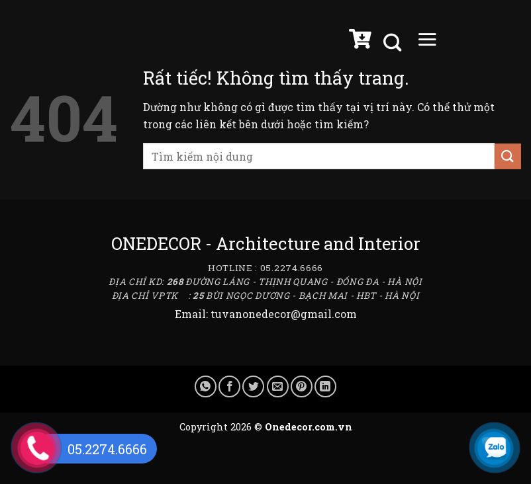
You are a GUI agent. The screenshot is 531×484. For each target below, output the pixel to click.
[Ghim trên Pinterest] (302, 386)
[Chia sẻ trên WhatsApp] (206, 386)
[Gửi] (508, 156)
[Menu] (427, 42)
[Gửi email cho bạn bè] (278, 386)
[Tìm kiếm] (394, 42)
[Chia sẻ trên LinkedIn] (325, 386)
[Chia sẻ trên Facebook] (229, 386)
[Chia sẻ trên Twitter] (253, 386)
